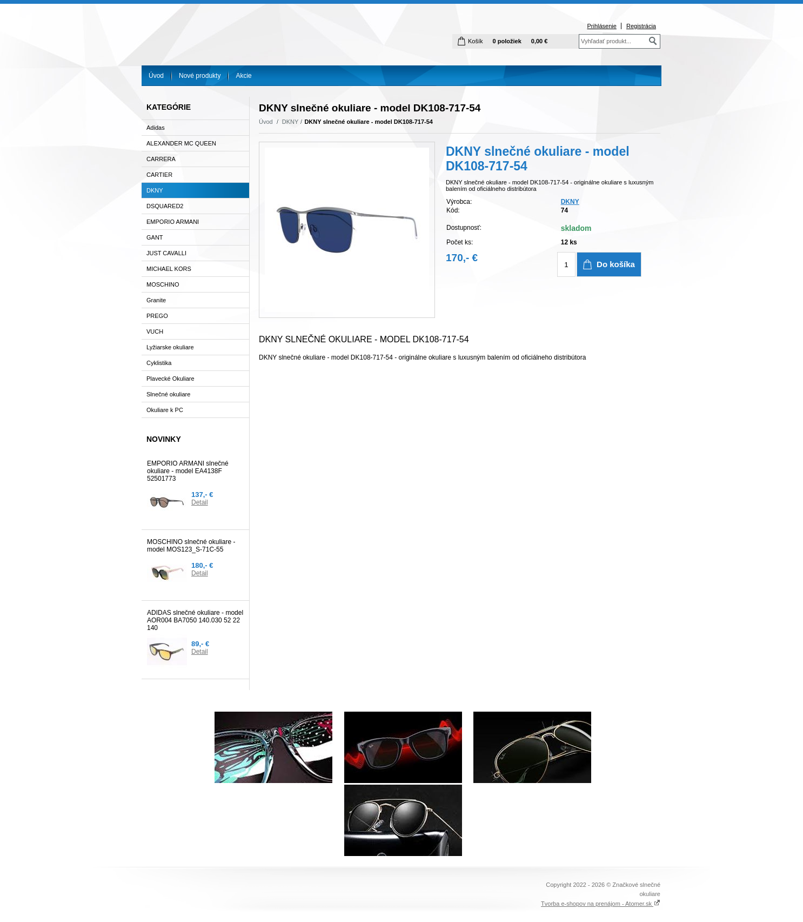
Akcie (243, 75)
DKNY (290, 121)
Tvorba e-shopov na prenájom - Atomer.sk (600, 903)
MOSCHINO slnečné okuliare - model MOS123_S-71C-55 (191, 545)
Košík (475, 41)
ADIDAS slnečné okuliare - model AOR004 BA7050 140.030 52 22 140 (195, 620)
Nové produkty (199, 75)
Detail (199, 502)
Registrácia (641, 26)
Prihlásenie (601, 26)
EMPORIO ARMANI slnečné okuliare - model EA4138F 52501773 (188, 471)
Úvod (156, 75)
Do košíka (616, 264)
